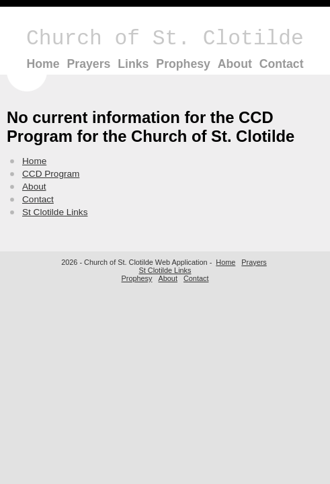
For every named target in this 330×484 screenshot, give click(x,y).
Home (42, 64)
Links (133, 64)
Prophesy (183, 64)
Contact (281, 64)
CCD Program (50, 174)
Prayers (88, 64)
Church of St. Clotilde (165, 38)
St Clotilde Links (54, 212)
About (235, 64)
